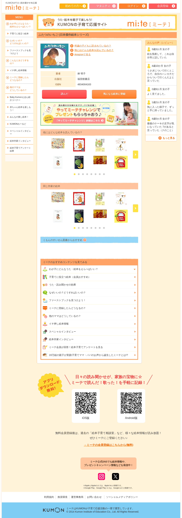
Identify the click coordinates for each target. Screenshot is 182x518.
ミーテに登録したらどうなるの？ (64, 308)
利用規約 (49, 497)
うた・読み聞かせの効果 (59, 284)
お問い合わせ (94, 497)
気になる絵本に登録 (114, 93)
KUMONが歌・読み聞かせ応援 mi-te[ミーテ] (22, 6)
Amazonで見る (82, 54)
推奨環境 (62, 497)
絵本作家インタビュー (58, 339)
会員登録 (162, 5)
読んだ (64, 93)
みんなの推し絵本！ (19, 117)
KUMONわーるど (18, 124)
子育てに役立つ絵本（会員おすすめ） (67, 276)
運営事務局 (77, 497)
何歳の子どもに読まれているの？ (92, 45)
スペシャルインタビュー (59, 331)
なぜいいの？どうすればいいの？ (64, 292)
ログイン (133, 5)
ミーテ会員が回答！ (73, 347)
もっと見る (169, 138)
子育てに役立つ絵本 (19, 33)
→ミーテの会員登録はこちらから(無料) (108, 444)
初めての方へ (73, 5)
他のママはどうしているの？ (62, 316)
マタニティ (103, 5)
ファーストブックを (20, 52)
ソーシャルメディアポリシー (122, 497)
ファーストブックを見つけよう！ (64, 300)
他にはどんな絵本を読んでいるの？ (94, 50)
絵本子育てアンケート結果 (20, 149)
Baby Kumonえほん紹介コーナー (20, 98)
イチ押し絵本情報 (56, 323)
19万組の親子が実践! (85, 355)
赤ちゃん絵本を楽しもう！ (20, 108)
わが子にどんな (70, 269)
